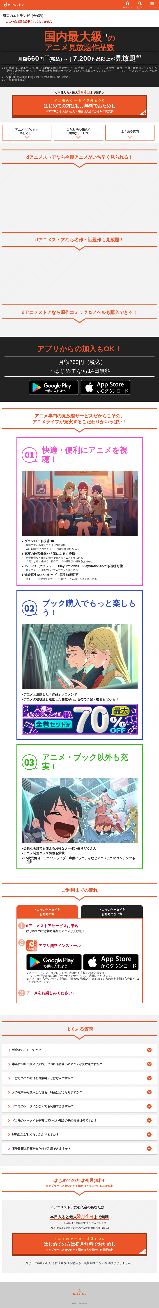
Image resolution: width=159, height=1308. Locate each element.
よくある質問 (130, 131)
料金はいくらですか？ (26, 1050)
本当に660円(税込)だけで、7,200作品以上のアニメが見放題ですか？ (57, 1064)
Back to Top (79, 1292)
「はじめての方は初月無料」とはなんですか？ (43, 1078)
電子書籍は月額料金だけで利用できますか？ (41, 1148)
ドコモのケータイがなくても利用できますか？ (43, 1106)
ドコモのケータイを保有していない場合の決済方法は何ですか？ (54, 1120)
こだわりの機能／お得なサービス (78, 131)
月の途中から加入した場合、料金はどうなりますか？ (47, 1092)
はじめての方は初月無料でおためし (79, 106)
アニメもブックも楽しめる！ (27, 131)
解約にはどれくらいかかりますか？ (35, 1134)
